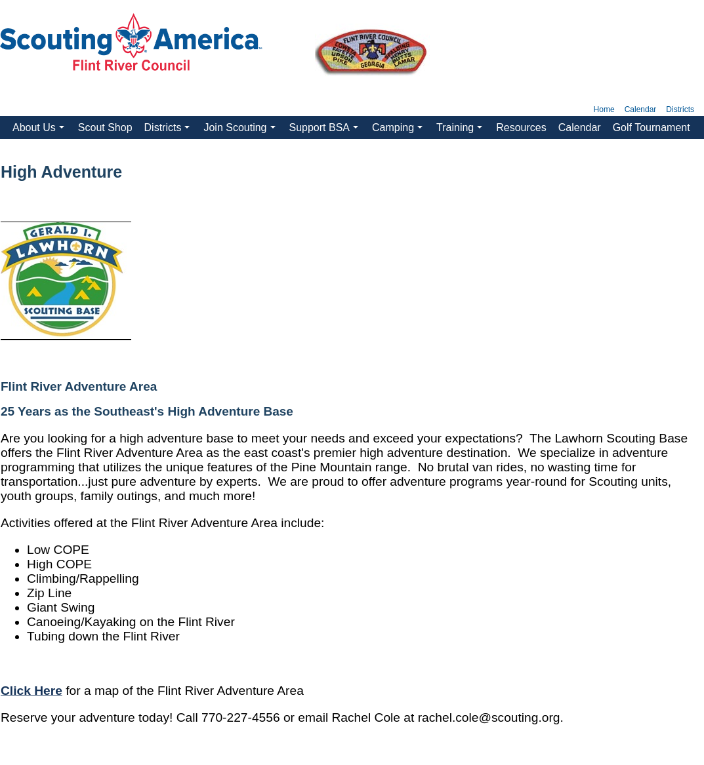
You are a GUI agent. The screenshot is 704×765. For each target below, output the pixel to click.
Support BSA (325, 130)
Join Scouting (240, 130)
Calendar (641, 109)
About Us (40, 130)
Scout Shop (105, 127)
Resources (521, 127)
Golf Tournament (651, 127)
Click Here (31, 690)
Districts (680, 109)
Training (461, 130)
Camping (399, 130)
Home (604, 109)
